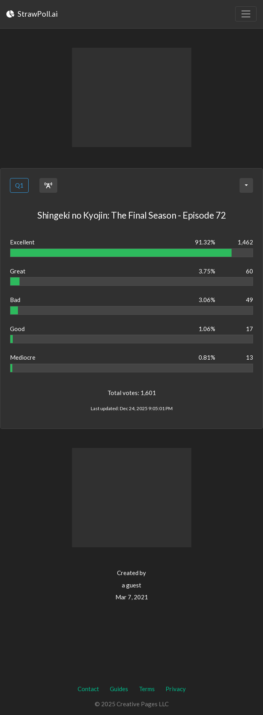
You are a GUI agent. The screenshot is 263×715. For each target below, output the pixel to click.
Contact (88, 688)
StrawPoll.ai (32, 13)
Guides (119, 688)
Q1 (19, 185)
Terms (147, 688)
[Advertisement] (131, 97)
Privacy (176, 688)
